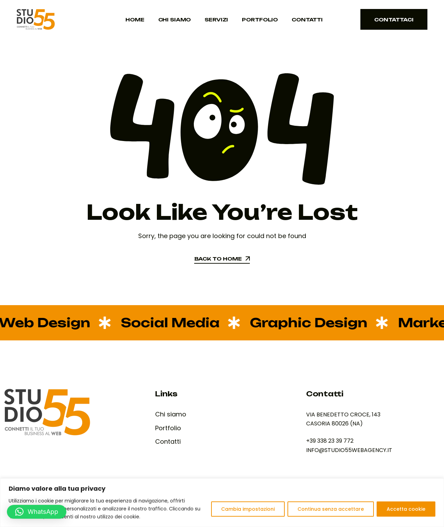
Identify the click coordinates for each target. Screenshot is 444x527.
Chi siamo (174, 19)
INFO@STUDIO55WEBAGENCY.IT (349, 450)
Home (134, 19)
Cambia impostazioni (248, 509)
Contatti (307, 19)
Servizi (216, 19)
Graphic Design (303, 322)
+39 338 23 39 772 (329, 441)
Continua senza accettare (330, 509)
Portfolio (260, 19)
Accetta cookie (406, 509)
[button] (36, 512)
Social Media (164, 322)
